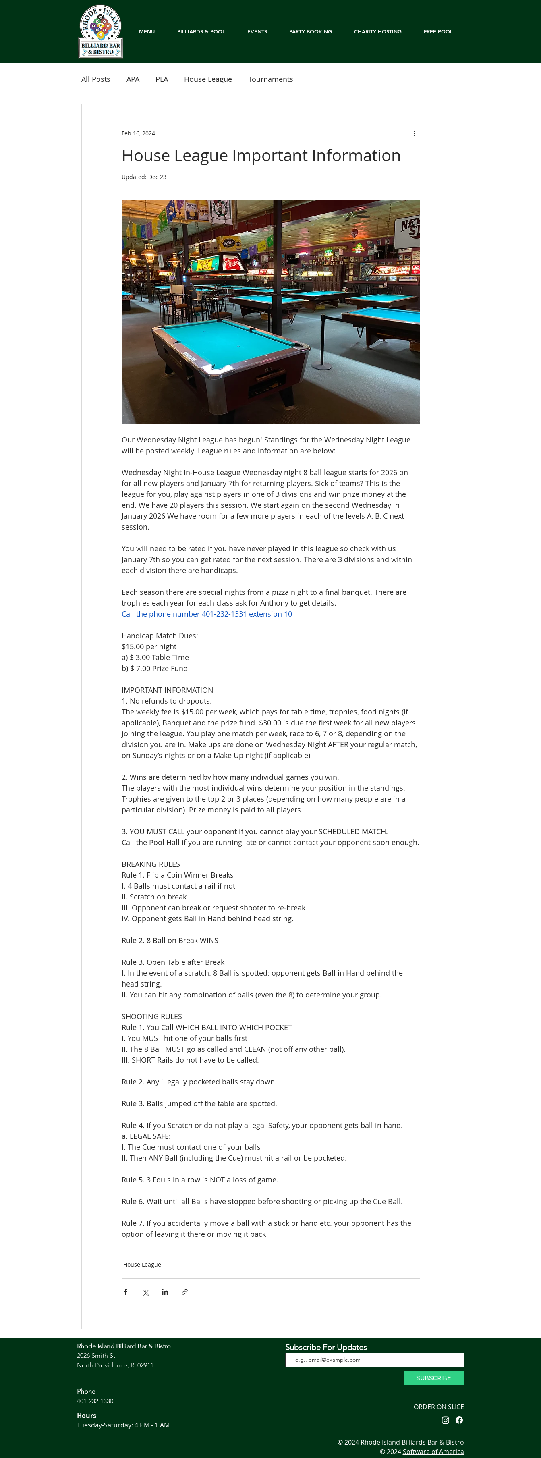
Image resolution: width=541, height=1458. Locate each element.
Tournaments (270, 79)
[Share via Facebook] (125, 1292)
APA (132, 79)
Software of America (433, 1451)
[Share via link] (185, 1292)
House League (208, 79)
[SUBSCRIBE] (434, 1378)
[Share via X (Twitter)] (145, 1292)
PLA (161, 79)
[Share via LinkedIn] (165, 1292)
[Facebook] (459, 1420)
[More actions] (415, 133)
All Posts (95, 79)
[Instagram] (445, 1420)
